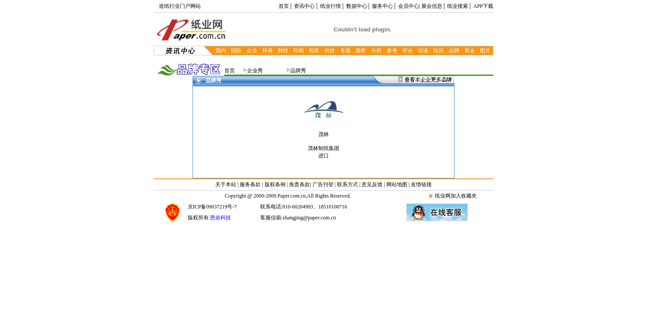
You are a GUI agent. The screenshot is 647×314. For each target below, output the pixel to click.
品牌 (454, 51)
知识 (438, 51)
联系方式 (347, 184)
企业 (252, 51)
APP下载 (483, 6)
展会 (470, 51)
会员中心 (408, 6)
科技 (329, 51)
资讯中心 (304, 6)
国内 (221, 51)
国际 (236, 51)
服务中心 (382, 6)
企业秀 (255, 71)
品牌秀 (298, 71)
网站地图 (396, 184)
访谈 (423, 51)
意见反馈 (371, 184)
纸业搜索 (457, 6)
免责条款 (299, 184)
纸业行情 (330, 6)
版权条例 (275, 184)
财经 (283, 51)
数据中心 (356, 6)
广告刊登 (323, 184)
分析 (376, 51)
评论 (407, 51)
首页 (284, 6)
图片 (485, 51)
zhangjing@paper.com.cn (309, 218)
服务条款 (250, 184)
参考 (392, 51)
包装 (314, 51)
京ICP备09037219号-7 (212, 207)
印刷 (298, 51)
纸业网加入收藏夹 (456, 196)
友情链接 (421, 184)
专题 (345, 51)
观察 (360, 51)
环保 (267, 51)
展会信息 (431, 6)
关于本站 (226, 184)
